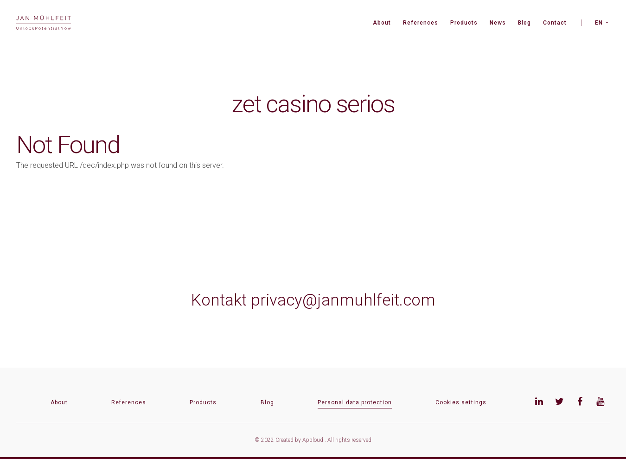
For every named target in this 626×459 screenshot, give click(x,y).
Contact (555, 22)
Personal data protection (355, 402)
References (420, 22)
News (498, 22)
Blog (524, 22)
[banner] (43, 23)
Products (464, 22)
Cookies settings (460, 402)
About (382, 22)
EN (599, 22)
